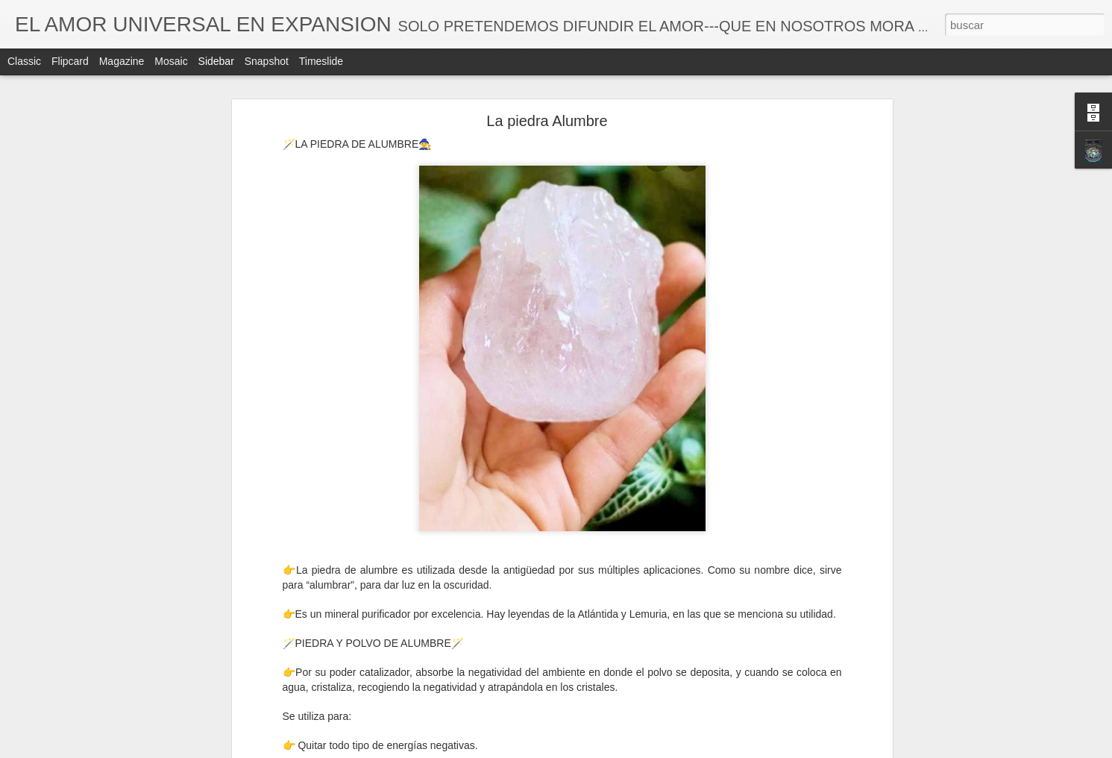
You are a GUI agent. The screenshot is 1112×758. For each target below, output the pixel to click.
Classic (24, 61)
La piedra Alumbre (546, 121)
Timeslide (321, 61)
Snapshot (267, 61)
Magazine (122, 61)
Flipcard (70, 61)
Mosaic (170, 61)
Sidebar (216, 61)
